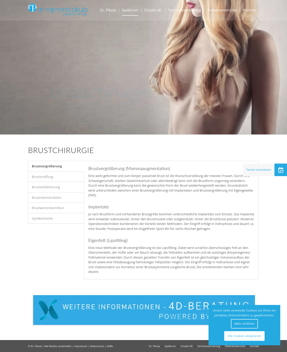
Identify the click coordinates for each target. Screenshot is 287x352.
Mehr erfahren (244, 324)
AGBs (110, 346)
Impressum (80, 346)
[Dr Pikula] (57, 10)
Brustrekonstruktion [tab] (46, 197)
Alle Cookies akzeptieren (244, 336)
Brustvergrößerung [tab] (47, 166)
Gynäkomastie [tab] (42, 218)
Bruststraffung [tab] (42, 177)
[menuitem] (108, 10)
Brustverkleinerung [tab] (46, 187)
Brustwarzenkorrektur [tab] (48, 208)
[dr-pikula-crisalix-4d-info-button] (143, 310)
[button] (280, 170)
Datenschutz (97, 346)
